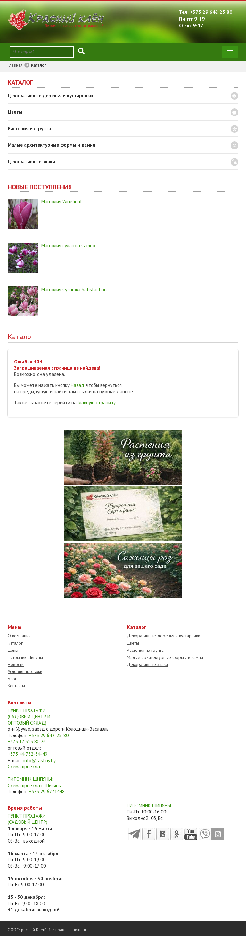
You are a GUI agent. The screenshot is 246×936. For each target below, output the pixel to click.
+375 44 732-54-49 (27, 754)
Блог (12, 679)
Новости (16, 664)
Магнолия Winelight (61, 202)
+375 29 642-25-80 (49, 735)
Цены (13, 650)
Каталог (15, 643)
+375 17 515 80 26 (27, 741)
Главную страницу (97, 402)
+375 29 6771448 (47, 791)
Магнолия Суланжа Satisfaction (74, 289)
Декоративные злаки (31, 161)
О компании (19, 636)
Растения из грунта (29, 128)
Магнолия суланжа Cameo (68, 246)
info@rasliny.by (39, 760)
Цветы (15, 112)
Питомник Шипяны (25, 657)
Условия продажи (25, 671)
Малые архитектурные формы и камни (51, 145)
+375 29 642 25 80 (211, 12)
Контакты (16, 686)
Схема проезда (24, 766)
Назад (77, 385)
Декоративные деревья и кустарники (50, 95)
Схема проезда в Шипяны (35, 785)
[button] (230, 52)
